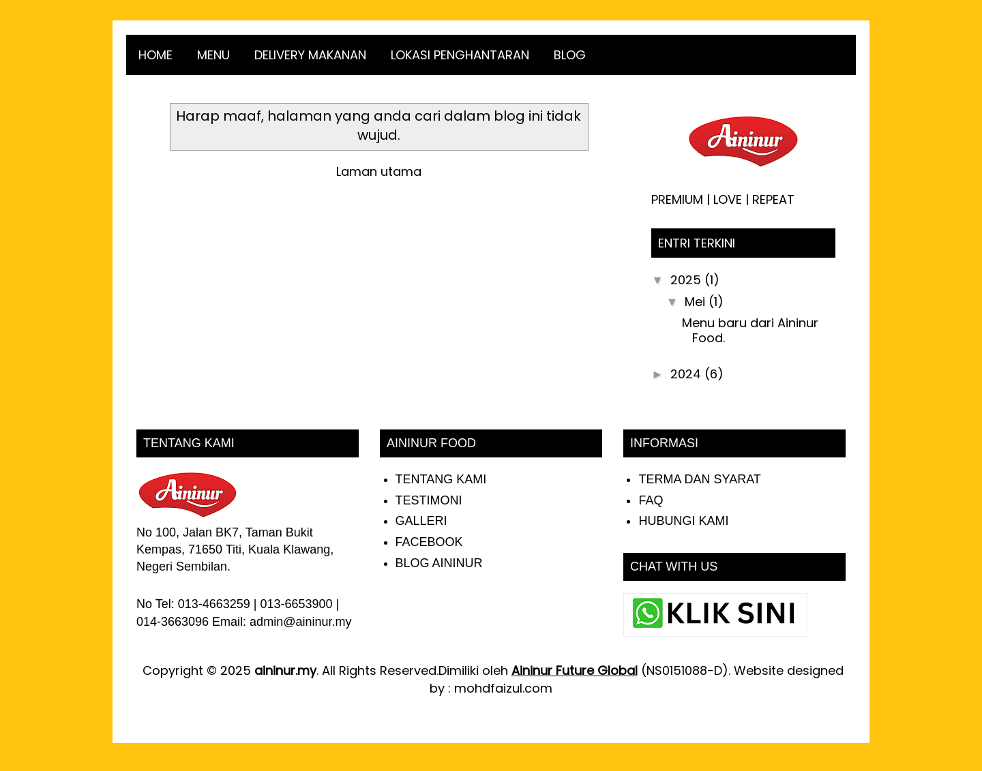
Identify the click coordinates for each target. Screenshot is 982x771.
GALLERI (421, 521)
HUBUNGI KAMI (683, 521)
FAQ (650, 500)
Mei (697, 301)
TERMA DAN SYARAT (699, 479)
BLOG (570, 54)
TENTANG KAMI (441, 479)
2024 (687, 373)
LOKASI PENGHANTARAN (460, 54)
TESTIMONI (429, 500)
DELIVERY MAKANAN (310, 54)
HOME (155, 54)
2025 (687, 279)
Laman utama (378, 171)
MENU (213, 54)
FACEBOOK (429, 542)
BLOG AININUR (439, 563)
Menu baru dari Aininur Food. (750, 330)
